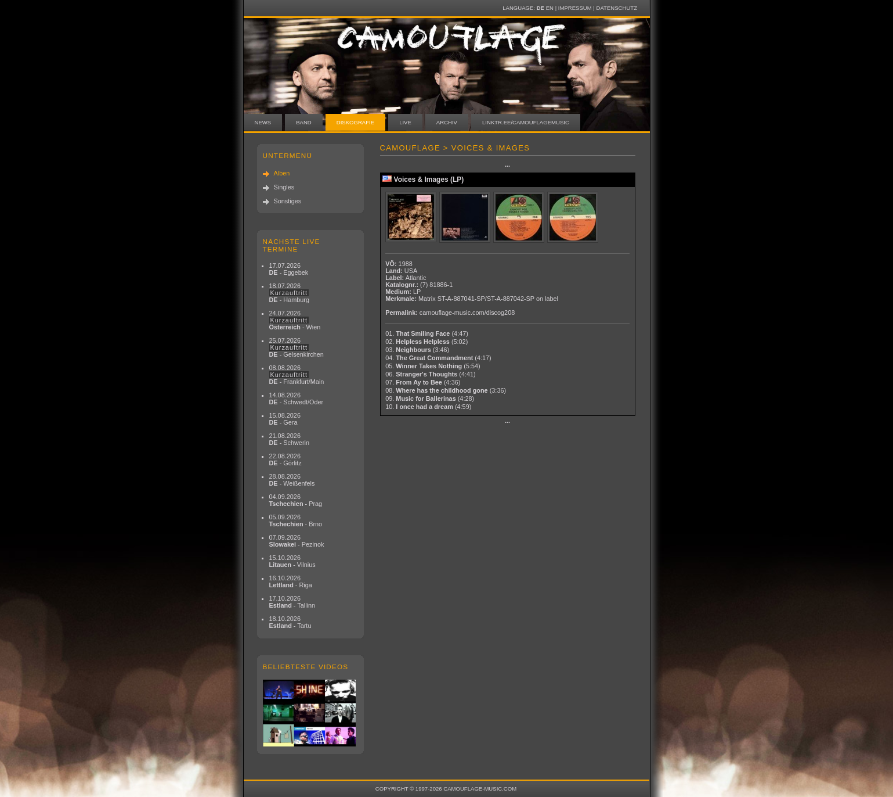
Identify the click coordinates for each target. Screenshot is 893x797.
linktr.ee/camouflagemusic (525, 122)
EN (550, 8)
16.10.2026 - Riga (290, 581)
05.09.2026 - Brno (296, 520)
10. (428, 406)
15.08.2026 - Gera (285, 419)
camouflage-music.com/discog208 (467, 312)
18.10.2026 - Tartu (290, 622)
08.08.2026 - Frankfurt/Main (296, 374)
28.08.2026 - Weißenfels (292, 480)
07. (422, 382)
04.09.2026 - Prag (296, 500)
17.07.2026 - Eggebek (289, 269)
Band (304, 122)
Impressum (575, 8)
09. (429, 398)
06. (430, 374)
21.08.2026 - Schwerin (289, 439)
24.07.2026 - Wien (295, 320)
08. (445, 390)
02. (426, 341)
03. (417, 349)
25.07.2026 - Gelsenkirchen (296, 347)
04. (438, 357)
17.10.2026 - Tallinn (292, 602)
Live (405, 122)
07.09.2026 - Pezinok (296, 541)
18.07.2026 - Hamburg (289, 292)
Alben (282, 173)
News (263, 122)
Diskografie (355, 122)
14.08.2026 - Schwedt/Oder (296, 398)
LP (417, 291)
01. (426, 333)
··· (507, 166)
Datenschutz (616, 8)
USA (410, 270)
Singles (284, 187)
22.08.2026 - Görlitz (285, 459)
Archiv (446, 122)
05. (432, 365)
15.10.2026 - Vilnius (292, 561)
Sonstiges (288, 201)
